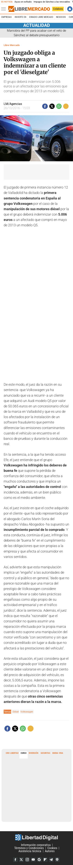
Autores (50, 851)
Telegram (51, 859)
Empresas (6, 17)
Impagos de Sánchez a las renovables (52, 2)
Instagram (27, 859)
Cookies (52, 848)
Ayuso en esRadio (23, 2)
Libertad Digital (36, 837)
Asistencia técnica (29, 851)
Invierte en (20, 17)
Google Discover (39, 859)
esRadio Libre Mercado (41, 17)
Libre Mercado (12, 45)
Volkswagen (26, 711)
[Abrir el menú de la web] (4, 9)
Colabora (58, 8)
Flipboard (45, 859)
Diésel (16, 711)
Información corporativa (36, 845)
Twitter (21, 859)
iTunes (57, 859)
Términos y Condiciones (29, 848)
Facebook (15, 859)
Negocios (61, 17)
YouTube (33, 859)
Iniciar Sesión (69, 9)
